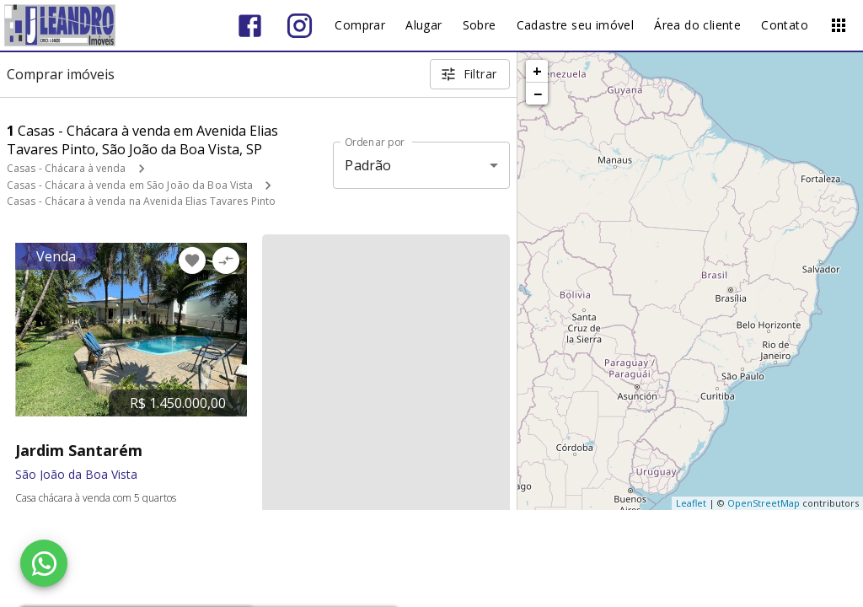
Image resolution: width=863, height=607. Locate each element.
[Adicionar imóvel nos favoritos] (192, 260)
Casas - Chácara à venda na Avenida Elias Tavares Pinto (141, 201)
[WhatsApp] (43, 563)
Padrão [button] (368, 165)
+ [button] (537, 71)
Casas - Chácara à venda (66, 168)
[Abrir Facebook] (250, 25)
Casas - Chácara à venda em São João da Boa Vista (130, 185)
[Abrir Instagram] (299, 25)
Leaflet (691, 503)
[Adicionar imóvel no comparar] (225, 260)
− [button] (537, 93)
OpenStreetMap (763, 503)
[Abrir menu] (838, 25)
